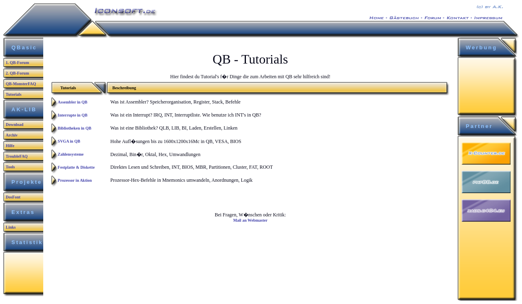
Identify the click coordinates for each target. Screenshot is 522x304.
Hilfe (10, 145)
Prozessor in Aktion (75, 180)
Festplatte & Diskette (76, 167)
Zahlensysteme (71, 154)
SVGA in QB (69, 141)
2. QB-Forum (17, 73)
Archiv (12, 135)
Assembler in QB (73, 102)
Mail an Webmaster (250, 220)
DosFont (13, 197)
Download (14, 124)
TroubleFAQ (17, 156)
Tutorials (14, 94)
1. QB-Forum (17, 62)
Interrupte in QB (73, 115)
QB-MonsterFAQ (21, 84)
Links (10, 227)
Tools (10, 167)
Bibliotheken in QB (74, 128)
